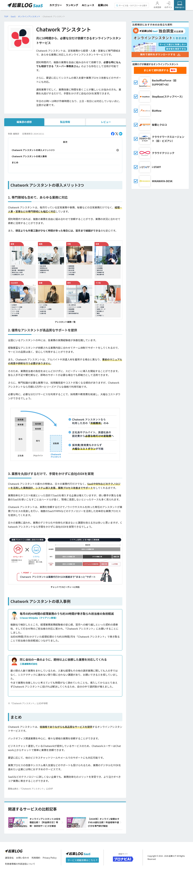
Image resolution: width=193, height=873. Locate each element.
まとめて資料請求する (156, 70)
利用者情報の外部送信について (20, 863)
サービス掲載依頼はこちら (82, 860)
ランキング (72, 5)
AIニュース (88, 5)
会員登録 (157, 7)
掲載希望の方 (179, 7)
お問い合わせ (22, 857)
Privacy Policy (50, 857)
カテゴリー (55, 5)
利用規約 (36, 857)
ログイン (168, 7)
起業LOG (103, 5)
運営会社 (9, 857)
